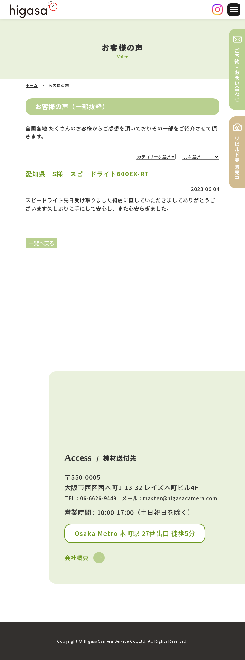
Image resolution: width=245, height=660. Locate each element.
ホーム (32, 85)
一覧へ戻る (41, 243)
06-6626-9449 (98, 498)
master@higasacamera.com (180, 498)
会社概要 (76, 557)
